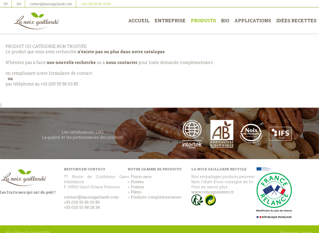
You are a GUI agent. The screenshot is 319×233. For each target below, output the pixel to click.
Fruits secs (141, 176)
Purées (137, 181)
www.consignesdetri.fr (212, 191)
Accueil (138, 20)
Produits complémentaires (156, 196)
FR (6, 4)
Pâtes (136, 191)
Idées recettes (296, 20)
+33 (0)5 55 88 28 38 (82, 207)
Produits (203, 20)
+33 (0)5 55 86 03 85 (96, 4)
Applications (252, 20)
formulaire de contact (70, 73)
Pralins (137, 186)
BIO (225, 20)
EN (19, 4)
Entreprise (170, 20)
